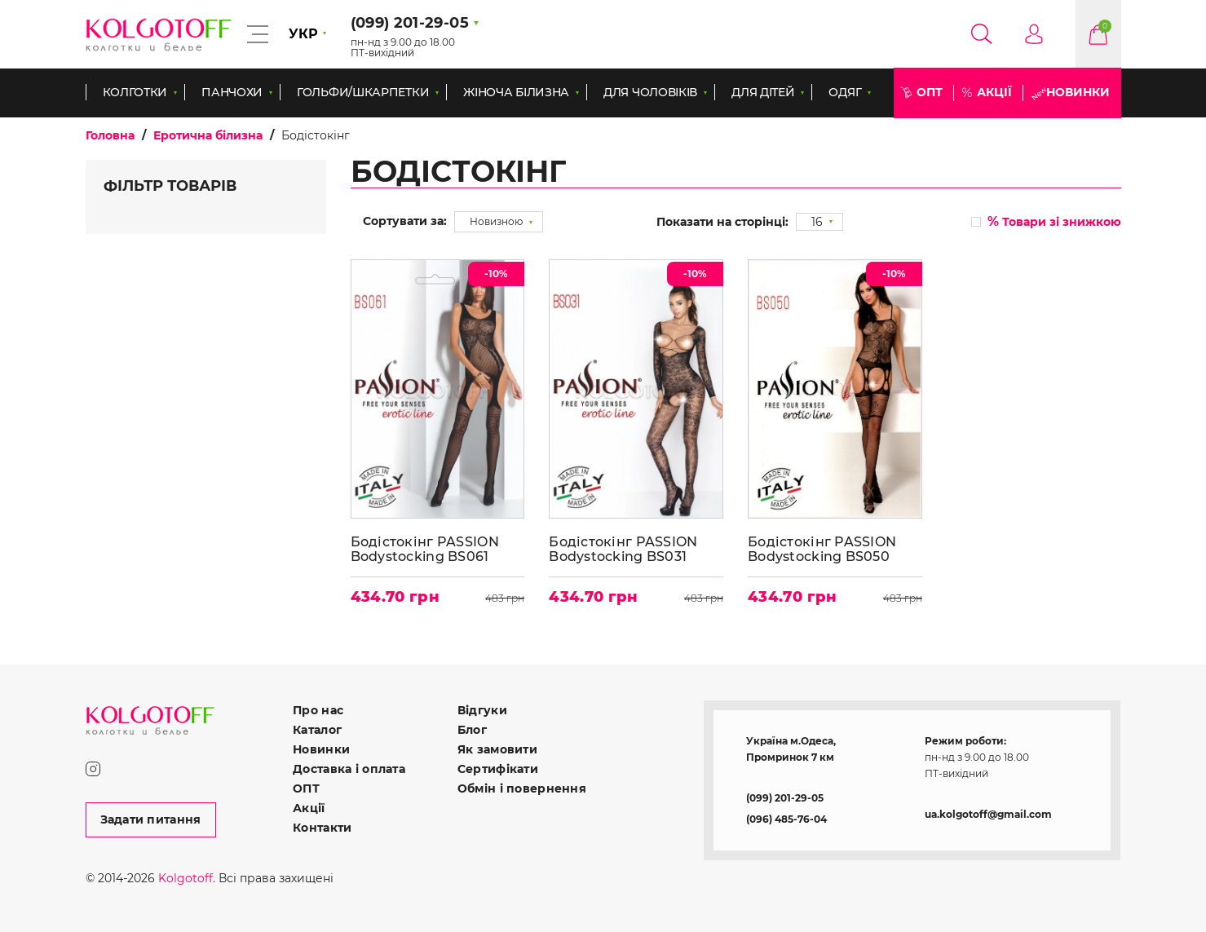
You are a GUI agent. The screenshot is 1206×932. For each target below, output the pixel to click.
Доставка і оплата (349, 769)
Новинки (1078, 92)
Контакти (322, 827)
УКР (303, 34)
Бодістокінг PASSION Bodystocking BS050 (822, 549)
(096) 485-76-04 (786, 819)
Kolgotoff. (186, 878)
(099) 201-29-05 (785, 798)
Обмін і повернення (521, 788)
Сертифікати (497, 769)
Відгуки (482, 710)
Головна (110, 135)
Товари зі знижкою (1054, 221)
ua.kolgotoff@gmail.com (988, 814)
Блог (472, 729)
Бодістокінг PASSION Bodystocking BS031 (623, 549)
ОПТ (930, 92)
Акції (994, 92)
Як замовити (497, 749)
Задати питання (150, 819)
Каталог (317, 729)
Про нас (318, 710)
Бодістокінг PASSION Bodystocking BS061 (425, 549)
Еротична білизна (208, 135)
